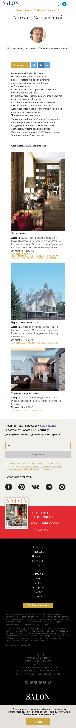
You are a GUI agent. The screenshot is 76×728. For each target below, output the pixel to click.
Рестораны (38, 587)
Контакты (38, 664)
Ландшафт (38, 556)
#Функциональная (42, 343)
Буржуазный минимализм (26, 322)
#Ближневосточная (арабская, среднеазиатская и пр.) (35, 256)
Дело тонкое (18, 233)
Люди (38, 569)
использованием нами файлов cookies (27, 712)
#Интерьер (15, 254)
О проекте (38, 655)
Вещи (38, 565)
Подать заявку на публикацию (38, 667)
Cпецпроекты (38, 596)
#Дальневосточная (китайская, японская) (29, 258)
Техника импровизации (25, 393)
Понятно (38, 722)
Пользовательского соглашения (35, 466)
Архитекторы (24, 10)
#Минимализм (27, 343)
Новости (38, 547)
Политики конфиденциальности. (39, 714)
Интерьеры (38, 551)
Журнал (38, 591)
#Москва (55, 343)
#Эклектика (26, 254)
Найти (59, 4)
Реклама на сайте (38, 658)
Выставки (38, 573)
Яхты (38, 578)
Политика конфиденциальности (38, 673)
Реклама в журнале (38, 661)
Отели (38, 582)
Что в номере (41, 530)
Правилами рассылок (41, 469)
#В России (53, 258)
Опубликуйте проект (38, 605)
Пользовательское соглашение (38, 670)
